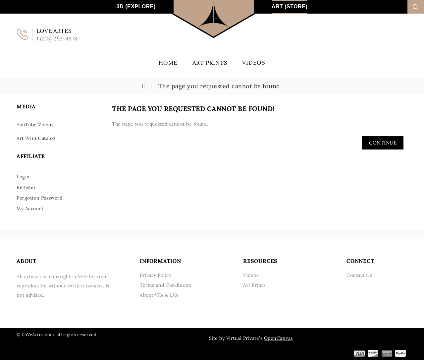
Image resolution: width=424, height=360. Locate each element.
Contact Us (359, 275)
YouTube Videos (35, 125)
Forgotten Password (39, 198)
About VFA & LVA (159, 295)
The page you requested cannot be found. (219, 86)
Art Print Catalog (36, 138)
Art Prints (210, 62)
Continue (383, 143)
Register (26, 187)
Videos (253, 62)
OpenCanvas (278, 338)
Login (23, 177)
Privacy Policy (155, 275)
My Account (30, 208)
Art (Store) (289, 6)
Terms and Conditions (165, 285)
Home (168, 62)
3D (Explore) (136, 6)
